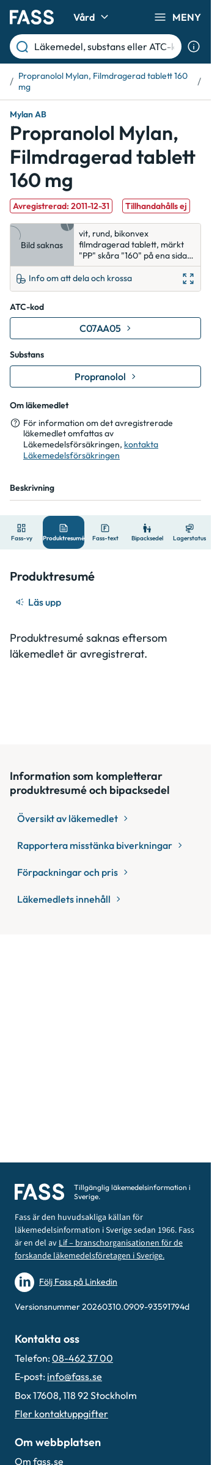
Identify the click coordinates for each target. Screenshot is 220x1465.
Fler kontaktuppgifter (61, 1414)
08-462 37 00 (82, 1358)
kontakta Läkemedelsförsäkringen (90, 450)
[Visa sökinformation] (193, 46)
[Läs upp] (39, 602)
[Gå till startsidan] (32, 17)
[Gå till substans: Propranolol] (105, 376)
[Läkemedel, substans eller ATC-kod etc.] (105, 46)
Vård (92, 17)
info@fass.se (74, 1376)
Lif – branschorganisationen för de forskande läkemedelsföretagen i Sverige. (99, 1249)
